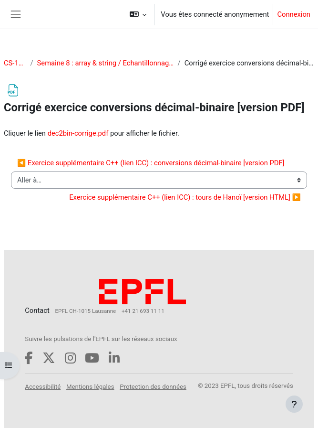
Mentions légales (90, 386)
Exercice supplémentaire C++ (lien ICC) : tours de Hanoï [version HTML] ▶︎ (185, 197)
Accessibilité (43, 386)
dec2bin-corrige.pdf (78, 133)
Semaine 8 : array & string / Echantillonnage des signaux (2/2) (105, 63)
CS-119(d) (15, 63)
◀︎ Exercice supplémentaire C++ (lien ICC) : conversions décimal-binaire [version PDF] (151, 163)
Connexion (293, 14)
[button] (138, 14)
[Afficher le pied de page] (294, 404)
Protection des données (153, 386)
